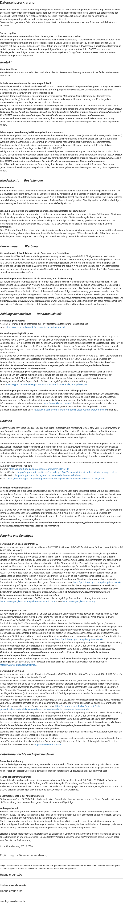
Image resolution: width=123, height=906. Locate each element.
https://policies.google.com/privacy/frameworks (97, 582)
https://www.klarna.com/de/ (57, 403)
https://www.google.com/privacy (78, 601)
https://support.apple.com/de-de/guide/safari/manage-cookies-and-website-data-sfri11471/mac (55, 478)
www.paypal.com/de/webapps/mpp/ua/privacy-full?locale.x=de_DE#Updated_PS (46, 384)
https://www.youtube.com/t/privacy (18, 665)
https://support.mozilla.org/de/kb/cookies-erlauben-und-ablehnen (48, 475)
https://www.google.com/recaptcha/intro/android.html (27, 601)
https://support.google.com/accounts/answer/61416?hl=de (39, 469)
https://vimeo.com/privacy (47, 744)
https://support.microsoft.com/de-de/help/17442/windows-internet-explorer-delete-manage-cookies (67, 472)
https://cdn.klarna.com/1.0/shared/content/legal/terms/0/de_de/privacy (70, 409)
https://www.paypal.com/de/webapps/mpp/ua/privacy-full (35, 327)
